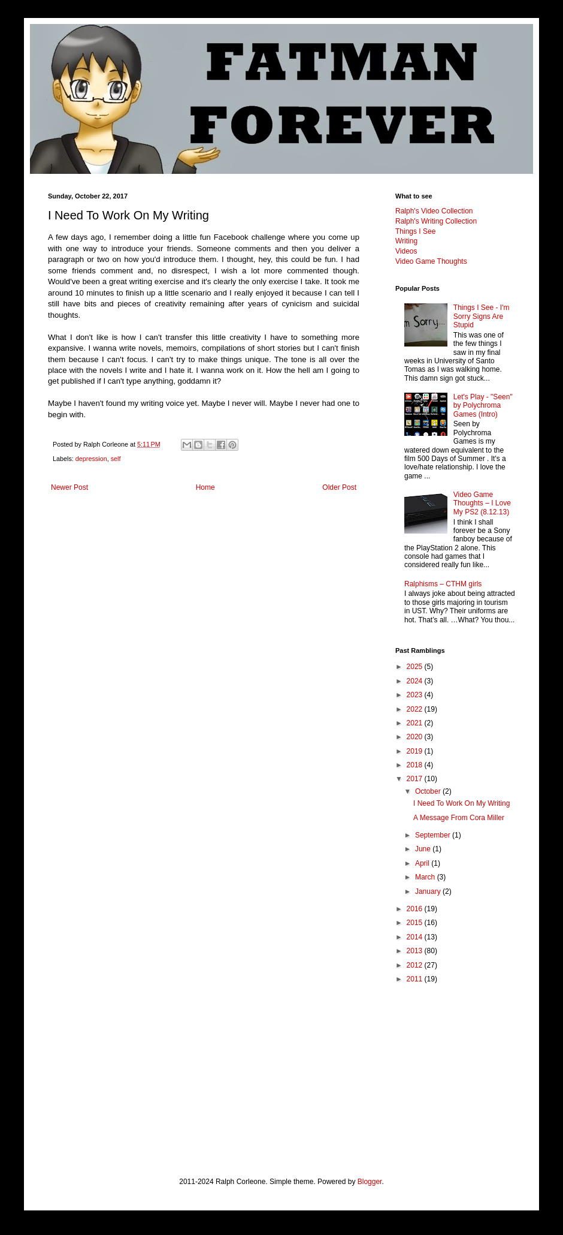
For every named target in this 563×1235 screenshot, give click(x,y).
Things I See (415, 231)
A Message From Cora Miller (458, 818)
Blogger (370, 1181)
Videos (406, 251)
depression (91, 458)
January (429, 891)
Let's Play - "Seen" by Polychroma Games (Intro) (483, 405)
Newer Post (69, 487)
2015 (416, 922)
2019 (416, 751)
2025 (416, 666)
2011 (416, 979)
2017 (416, 779)
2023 (416, 695)
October (429, 791)
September (433, 835)
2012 (416, 965)
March (426, 877)
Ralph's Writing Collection (436, 221)
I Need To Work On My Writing (461, 803)
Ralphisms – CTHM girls (443, 584)
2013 (416, 951)
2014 (416, 937)
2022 (416, 709)
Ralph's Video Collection (434, 211)
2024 (416, 681)
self (116, 458)
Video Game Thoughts (431, 261)
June (423, 849)
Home (205, 487)
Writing (406, 241)
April (423, 863)
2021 (416, 723)
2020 (416, 737)
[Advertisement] (455, 1063)
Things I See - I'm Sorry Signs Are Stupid (481, 316)
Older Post (339, 487)
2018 (416, 765)
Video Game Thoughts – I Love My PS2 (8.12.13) (482, 503)
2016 (416, 909)
